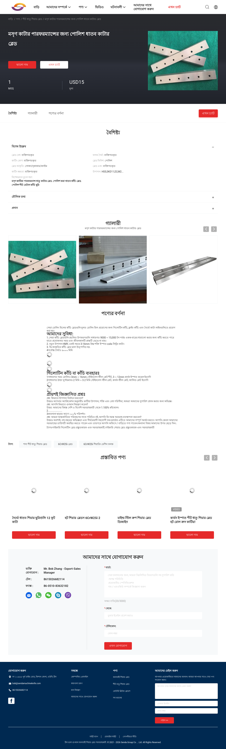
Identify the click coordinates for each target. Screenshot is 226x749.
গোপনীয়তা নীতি (129, 736)
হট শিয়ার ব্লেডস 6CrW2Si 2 (82, 518)
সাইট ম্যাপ (94, 736)
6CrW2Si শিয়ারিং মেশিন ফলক (98, 444)
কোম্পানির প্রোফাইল (79, 677)
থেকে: (109, 608)
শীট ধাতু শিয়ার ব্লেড (32, 19)
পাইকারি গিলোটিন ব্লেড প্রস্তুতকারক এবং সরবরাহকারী (78, 427)
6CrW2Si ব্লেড (65, 444)
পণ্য (18, 19)
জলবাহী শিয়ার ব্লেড (121, 677)
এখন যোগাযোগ (118, 645)
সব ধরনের (117, 698)
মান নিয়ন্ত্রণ (75, 690)
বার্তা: (108, 567)
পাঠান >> (164, 720)
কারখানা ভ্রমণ (76, 683)
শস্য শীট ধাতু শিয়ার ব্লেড (35, 444)
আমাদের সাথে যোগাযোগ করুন (84, 696)
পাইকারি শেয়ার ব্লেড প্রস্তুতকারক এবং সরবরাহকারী (129, 427)
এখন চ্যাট (54, 64)
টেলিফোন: (111, 626)
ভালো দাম (22, 64)
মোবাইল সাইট (110, 736)
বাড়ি (10, 19)
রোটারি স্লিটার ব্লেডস (121, 691)
